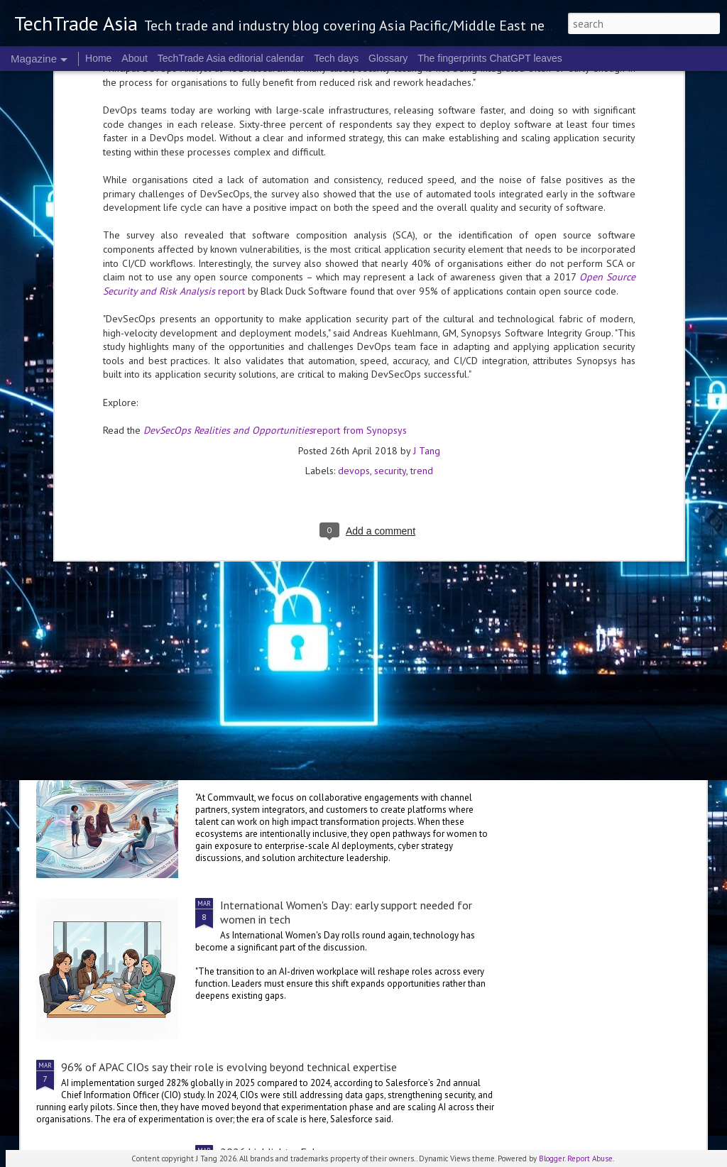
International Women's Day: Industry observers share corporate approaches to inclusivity (345, 750)
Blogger (551, 1158)
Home (98, 58)
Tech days (336, 58)
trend (421, 266)
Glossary (388, 58)
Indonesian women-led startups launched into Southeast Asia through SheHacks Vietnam (273, 634)
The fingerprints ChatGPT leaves (489, 58)
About (134, 58)
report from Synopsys (275, 225)
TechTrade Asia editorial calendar (231, 58)
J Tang (426, 246)
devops (354, 266)
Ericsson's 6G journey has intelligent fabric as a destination (200, 524)
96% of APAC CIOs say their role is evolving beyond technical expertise (229, 1067)
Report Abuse (590, 1158)
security (390, 266)
